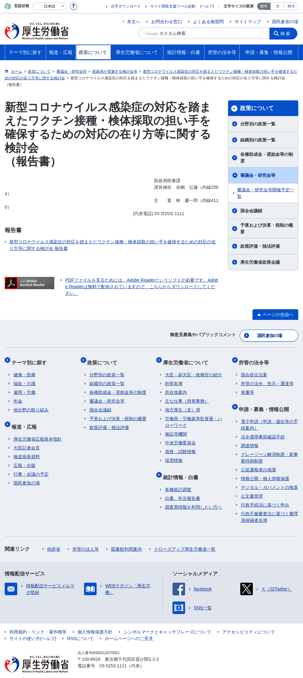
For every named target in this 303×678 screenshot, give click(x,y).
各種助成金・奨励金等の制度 (266, 157)
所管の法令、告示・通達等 (267, 377)
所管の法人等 (85, 539)
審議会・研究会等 (257, 175)
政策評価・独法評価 (260, 246)
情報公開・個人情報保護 (265, 468)
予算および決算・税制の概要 (266, 228)
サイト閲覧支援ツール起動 (172, 6)
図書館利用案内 (126, 539)
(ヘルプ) (207, 6)
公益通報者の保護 (258, 460)
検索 (287, 33)
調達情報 (249, 435)
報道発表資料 (26, 446)
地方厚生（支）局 (182, 404)
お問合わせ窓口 (166, 21)
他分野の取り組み (31, 404)
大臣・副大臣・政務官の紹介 (193, 369)
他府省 (53, 539)
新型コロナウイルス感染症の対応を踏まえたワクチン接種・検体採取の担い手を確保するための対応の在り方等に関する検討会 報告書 (112, 245)
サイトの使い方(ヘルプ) (32, 628)
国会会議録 (251, 210)
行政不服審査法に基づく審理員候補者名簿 (269, 507)
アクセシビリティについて (248, 622)
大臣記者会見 (26, 438)
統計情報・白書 (182, 469)
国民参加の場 (285, 21)
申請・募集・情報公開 (266, 401)
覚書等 (247, 386)
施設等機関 (176, 428)
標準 (264, 6)
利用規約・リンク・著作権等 (37, 622)
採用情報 (174, 454)
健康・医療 (24, 369)
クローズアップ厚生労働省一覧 (184, 539)
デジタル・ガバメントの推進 (269, 477)
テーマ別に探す (31, 358)
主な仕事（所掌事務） (187, 395)
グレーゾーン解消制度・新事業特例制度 (269, 448)
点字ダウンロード (126, 6)
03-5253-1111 (113, 656)
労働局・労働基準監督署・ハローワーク (193, 416)
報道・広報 (26, 418)
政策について (257, 108)
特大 (291, 6)
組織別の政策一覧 (257, 139)
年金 (17, 395)
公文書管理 (252, 486)
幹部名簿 (174, 377)
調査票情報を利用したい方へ (193, 497)
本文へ (133, 21)
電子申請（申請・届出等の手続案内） (269, 415)
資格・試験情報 (180, 445)
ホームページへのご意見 (129, 628)
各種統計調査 (178, 479)
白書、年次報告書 (182, 488)
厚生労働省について (187, 358)
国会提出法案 (254, 369)
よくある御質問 (208, 21)
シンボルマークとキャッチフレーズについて (167, 622)
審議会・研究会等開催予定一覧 (265, 193)
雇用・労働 (24, 386)
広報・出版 (24, 455)
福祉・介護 (24, 377)
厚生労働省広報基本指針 (37, 429)
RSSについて (80, 628)
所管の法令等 (256, 358)
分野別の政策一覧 (257, 123)
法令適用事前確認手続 (263, 427)
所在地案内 (176, 386)
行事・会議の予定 (31, 464)
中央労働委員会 (180, 437)
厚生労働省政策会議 (260, 262)
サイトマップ (248, 21)
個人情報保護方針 (95, 622)
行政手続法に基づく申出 (265, 495)
